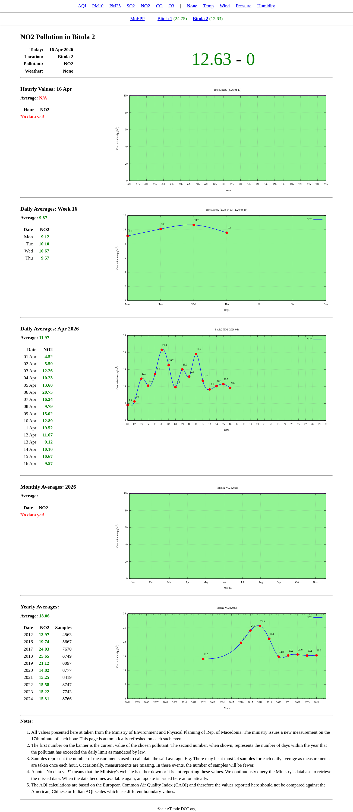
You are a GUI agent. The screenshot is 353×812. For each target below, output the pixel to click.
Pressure (243, 5)
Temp (208, 5)
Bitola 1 (164, 18)
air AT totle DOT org (179, 809)
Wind (225, 5)
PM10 (97, 5)
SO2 (131, 5)
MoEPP (137, 18)
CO (159, 5)
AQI (82, 5)
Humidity (266, 5)
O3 (171, 5)
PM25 (115, 5)
